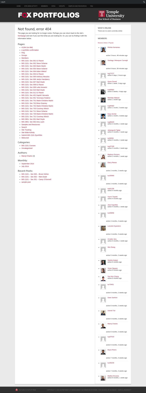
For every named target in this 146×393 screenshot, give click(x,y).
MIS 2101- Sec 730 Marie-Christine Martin (37, 114)
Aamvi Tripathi (113, 197)
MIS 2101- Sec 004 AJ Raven (32, 74)
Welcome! (25, 138)
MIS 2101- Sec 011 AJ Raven (32, 93)
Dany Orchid (112, 114)
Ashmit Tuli (111, 311)
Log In (3, 2)
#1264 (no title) (27, 47)
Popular (111, 43)
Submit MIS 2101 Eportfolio (31, 135)
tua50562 (111, 90)
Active (106, 43)
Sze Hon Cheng (113, 276)
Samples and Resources (77, 6)
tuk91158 (111, 189)
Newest (100, 43)
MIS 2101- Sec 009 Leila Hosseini (34, 87)
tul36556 (111, 138)
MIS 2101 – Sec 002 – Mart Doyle (34, 177)
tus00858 (111, 213)
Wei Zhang (111, 247)
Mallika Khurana (113, 376)
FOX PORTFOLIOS (73, 15)
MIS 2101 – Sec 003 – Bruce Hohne (35, 174)
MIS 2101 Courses (28, 146)
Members (44, 6)
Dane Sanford (112, 297)
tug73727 (111, 73)
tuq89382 (111, 106)
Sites (53, 6)
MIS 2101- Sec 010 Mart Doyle (33, 90)
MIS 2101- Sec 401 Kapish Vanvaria (35, 95)
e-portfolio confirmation (30, 50)
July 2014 (25, 166)
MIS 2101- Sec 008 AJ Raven (32, 85)
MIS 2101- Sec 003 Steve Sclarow (34, 69)
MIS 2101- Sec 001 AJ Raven (32, 61)
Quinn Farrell (112, 81)
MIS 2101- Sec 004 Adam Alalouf (33, 71)
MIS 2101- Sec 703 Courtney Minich (35, 109)
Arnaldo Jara (112, 239)
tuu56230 (111, 363)
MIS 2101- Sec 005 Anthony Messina (35, 77)
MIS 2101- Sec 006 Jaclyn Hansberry (35, 79)
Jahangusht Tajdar (114, 130)
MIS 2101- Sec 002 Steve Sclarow (34, 63)
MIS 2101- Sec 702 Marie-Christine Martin (37, 106)
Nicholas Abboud (113, 98)
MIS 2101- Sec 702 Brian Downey (34, 103)
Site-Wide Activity (30, 6)
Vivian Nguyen (113, 268)
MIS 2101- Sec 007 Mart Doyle (33, 82)
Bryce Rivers (112, 350)
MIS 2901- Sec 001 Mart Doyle (33, 119)
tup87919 (111, 337)
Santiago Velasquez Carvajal (118, 60)
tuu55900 (111, 175)
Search (24, 127)
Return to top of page (27, 390)
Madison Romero (114, 154)
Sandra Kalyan (113, 260)
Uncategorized (26, 148)
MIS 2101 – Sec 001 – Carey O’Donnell (36, 179)
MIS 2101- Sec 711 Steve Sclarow (34, 111)
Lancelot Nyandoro (114, 226)
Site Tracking (26, 130)
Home (19, 6)
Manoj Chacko (26, 156)
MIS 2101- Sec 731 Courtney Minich (35, 117)
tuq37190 (111, 146)
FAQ (91, 6)
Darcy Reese (112, 162)
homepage (22, 36)
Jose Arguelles (113, 205)
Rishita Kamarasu (114, 47)
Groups (62, 6)
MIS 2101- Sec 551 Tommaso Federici (35, 98)
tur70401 (111, 284)
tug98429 (111, 122)
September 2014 (27, 164)
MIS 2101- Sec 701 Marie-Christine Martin (37, 101)
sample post (26, 182)
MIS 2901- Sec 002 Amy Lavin (32, 122)
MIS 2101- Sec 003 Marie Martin (33, 66)
